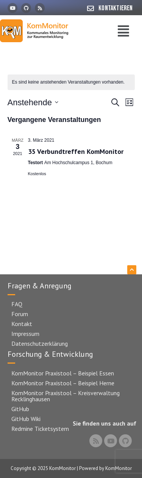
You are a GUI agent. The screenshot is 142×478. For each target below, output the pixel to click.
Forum (19, 314)
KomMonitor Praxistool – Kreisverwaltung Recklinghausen (65, 396)
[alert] (71, 82)
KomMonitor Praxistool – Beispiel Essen (62, 373)
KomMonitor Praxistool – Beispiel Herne (62, 383)
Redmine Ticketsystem (40, 428)
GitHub (20, 409)
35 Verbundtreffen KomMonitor (75, 151)
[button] (123, 31)
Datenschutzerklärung (39, 343)
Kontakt (21, 324)
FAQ (16, 304)
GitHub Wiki (26, 419)
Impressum (25, 333)
